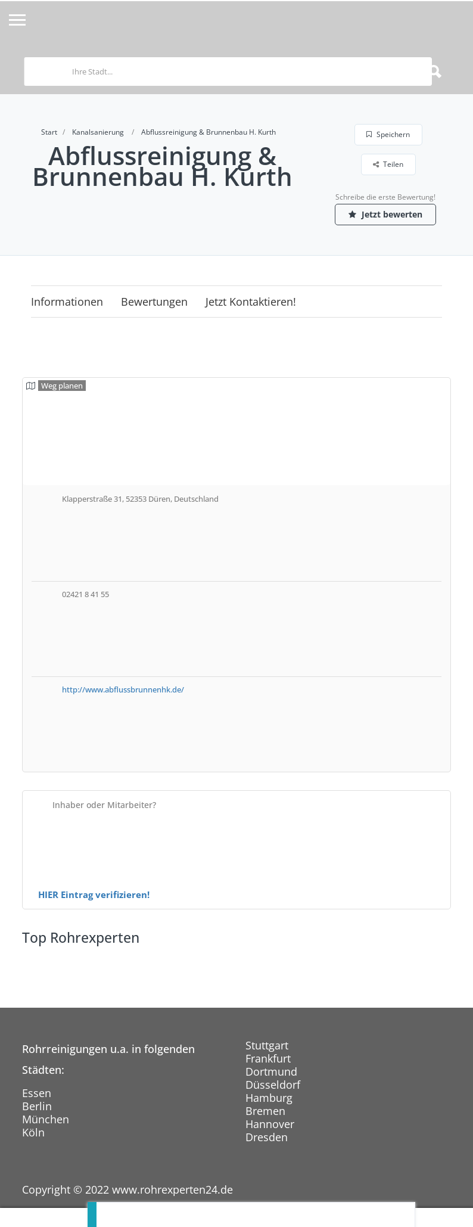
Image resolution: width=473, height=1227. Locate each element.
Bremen (265, 1111)
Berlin (37, 1106)
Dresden (266, 1137)
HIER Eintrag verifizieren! (94, 894)
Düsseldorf (272, 1084)
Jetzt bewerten (385, 214)
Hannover (269, 1124)
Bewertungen (154, 301)
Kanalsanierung (98, 132)
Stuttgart (266, 1045)
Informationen (67, 301)
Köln (33, 1132)
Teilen (388, 164)
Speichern (388, 134)
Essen (36, 1093)
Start (49, 132)
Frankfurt (268, 1058)
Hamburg (268, 1098)
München (45, 1119)
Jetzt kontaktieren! (251, 301)
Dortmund (271, 1071)
